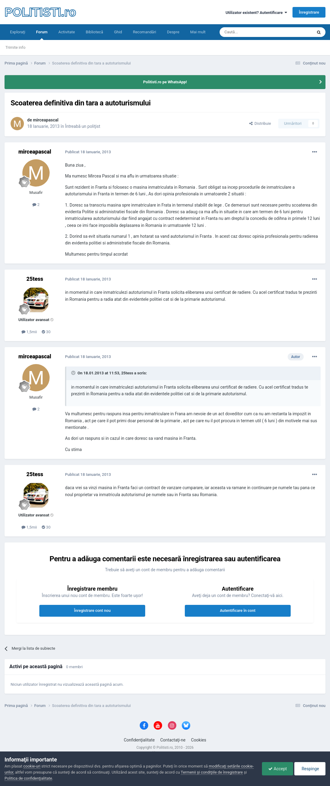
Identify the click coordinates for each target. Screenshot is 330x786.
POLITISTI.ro (40, 12)
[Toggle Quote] (74, 372)
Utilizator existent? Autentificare (256, 12)
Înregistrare (309, 12)
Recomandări (144, 32)
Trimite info (15, 47)
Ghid (118, 32)
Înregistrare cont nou (92, 610)
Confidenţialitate (139, 740)
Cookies (198, 740)
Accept (277, 768)
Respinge (310, 768)
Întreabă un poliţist (82, 126)
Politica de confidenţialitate (28, 778)
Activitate (66, 32)
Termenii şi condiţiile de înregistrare (212, 772)
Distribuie (260, 123)
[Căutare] (249, 32)
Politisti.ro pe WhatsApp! (165, 82)
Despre (173, 32)
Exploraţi (17, 32)
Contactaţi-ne (173, 740)
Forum (41, 35)
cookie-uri (32, 766)
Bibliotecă (94, 32)
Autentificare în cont (238, 610)
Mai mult (198, 32)
